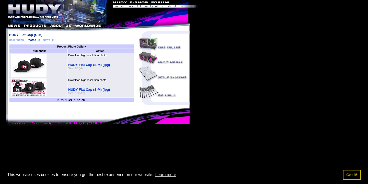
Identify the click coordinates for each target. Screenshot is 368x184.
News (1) (48, 39)
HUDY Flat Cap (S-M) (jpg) (89, 65)
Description (16, 39)
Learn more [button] (165, 174)
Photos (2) (33, 39)
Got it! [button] (351, 175)
